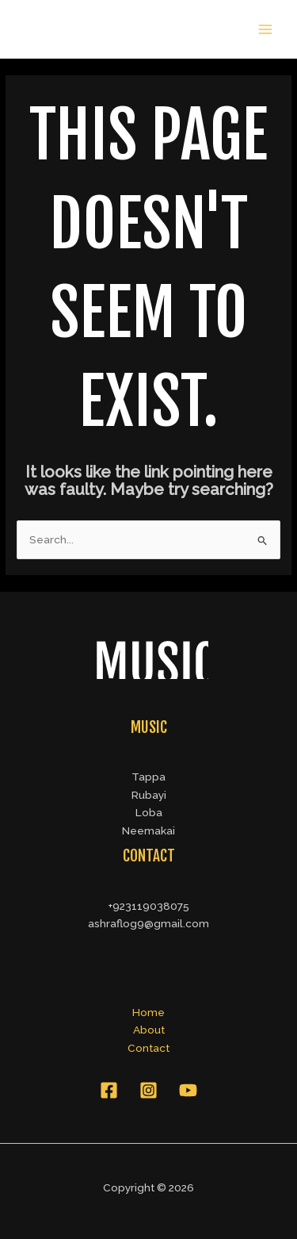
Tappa (148, 776)
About (149, 1029)
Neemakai (148, 830)
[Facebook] (109, 1090)
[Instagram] (148, 1090)
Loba (148, 812)
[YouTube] (188, 1090)
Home (148, 1012)
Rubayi (148, 794)
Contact (148, 1047)
